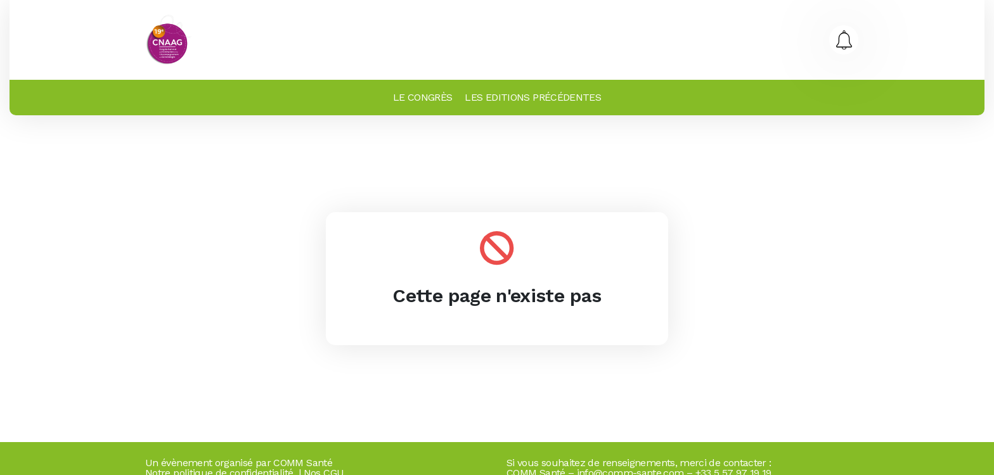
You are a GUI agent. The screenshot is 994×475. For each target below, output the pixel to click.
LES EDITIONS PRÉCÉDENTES (533, 97)
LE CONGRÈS (423, 97)
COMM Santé (302, 463)
